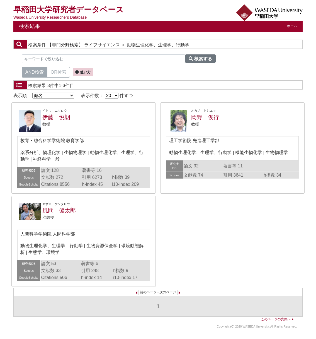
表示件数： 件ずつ (107, 95)
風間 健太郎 (59, 210)
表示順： (43, 95)
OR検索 (58, 71)
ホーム (292, 26)
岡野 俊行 (205, 117)
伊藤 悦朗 (56, 117)
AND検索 (34, 71)
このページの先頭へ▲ (277, 319)
